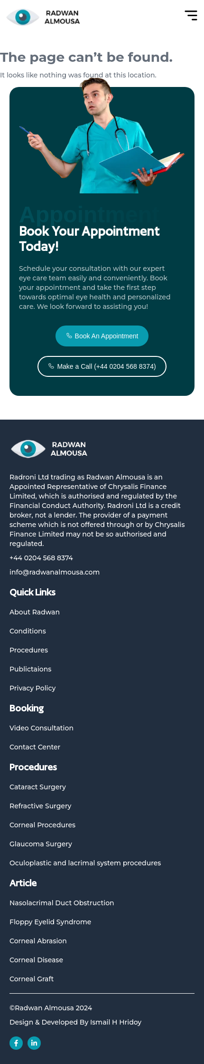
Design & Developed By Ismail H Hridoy (75, 1022)
